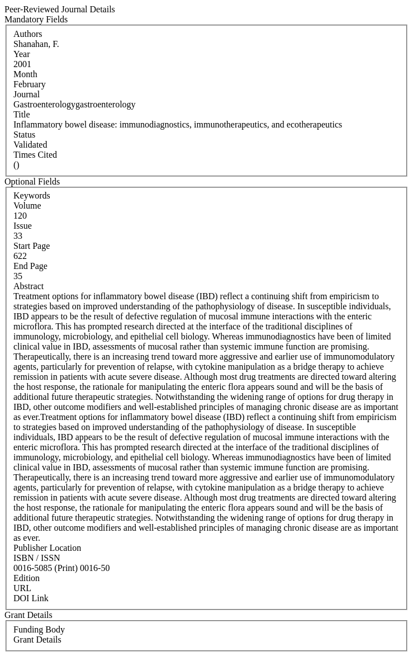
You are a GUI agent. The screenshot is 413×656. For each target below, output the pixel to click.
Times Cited (35, 154)
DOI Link (31, 598)
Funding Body (39, 629)
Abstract (28, 286)
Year (21, 54)
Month (25, 74)
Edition (26, 578)
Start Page (31, 246)
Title (21, 114)
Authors (27, 34)
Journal (26, 94)
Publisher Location (47, 548)
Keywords (31, 195)
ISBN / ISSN (36, 558)
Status (24, 134)
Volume (27, 205)
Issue (22, 225)
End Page (30, 266)
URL (22, 588)
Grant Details (37, 639)
